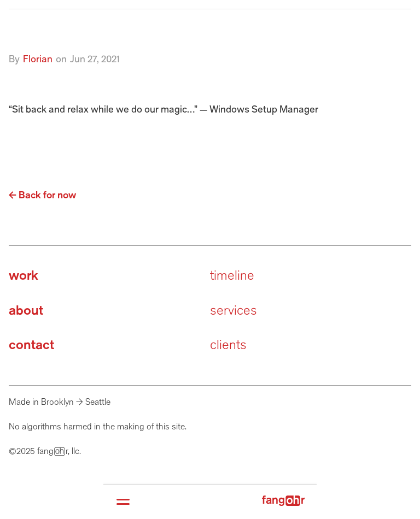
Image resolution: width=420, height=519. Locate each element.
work (23, 276)
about (26, 311)
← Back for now (42, 196)
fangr (283, 501)
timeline (232, 276)
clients (228, 345)
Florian (37, 60)
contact (31, 345)
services (233, 311)
